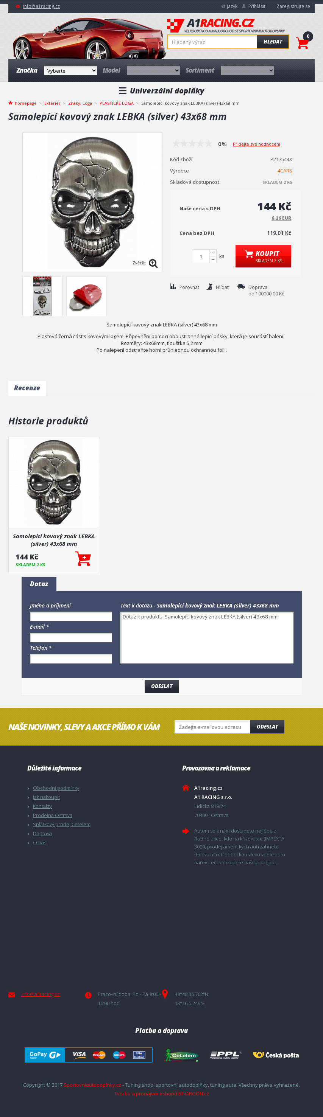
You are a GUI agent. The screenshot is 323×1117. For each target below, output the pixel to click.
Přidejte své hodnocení (256, 144)
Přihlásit (256, 6)
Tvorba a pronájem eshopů (145, 1093)
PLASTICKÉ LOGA (117, 103)
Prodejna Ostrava (52, 815)
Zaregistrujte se (293, 6)
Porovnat (189, 287)
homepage (26, 102)
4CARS (285, 170)
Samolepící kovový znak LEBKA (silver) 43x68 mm (54, 539)
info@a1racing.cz (41, 6)
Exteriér (52, 103)
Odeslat (267, 726)
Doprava (42, 833)
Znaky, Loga (80, 103)
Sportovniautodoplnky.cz (92, 1084)
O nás (39, 842)
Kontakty (42, 806)
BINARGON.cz (193, 1093)
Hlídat (222, 287)
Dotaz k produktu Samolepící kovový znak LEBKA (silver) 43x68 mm (206, 637)
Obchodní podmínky (56, 788)
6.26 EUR (281, 218)
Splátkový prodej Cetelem (62, 824)
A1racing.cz (226, 26)
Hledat (273, 41)
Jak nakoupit (46, 797)
